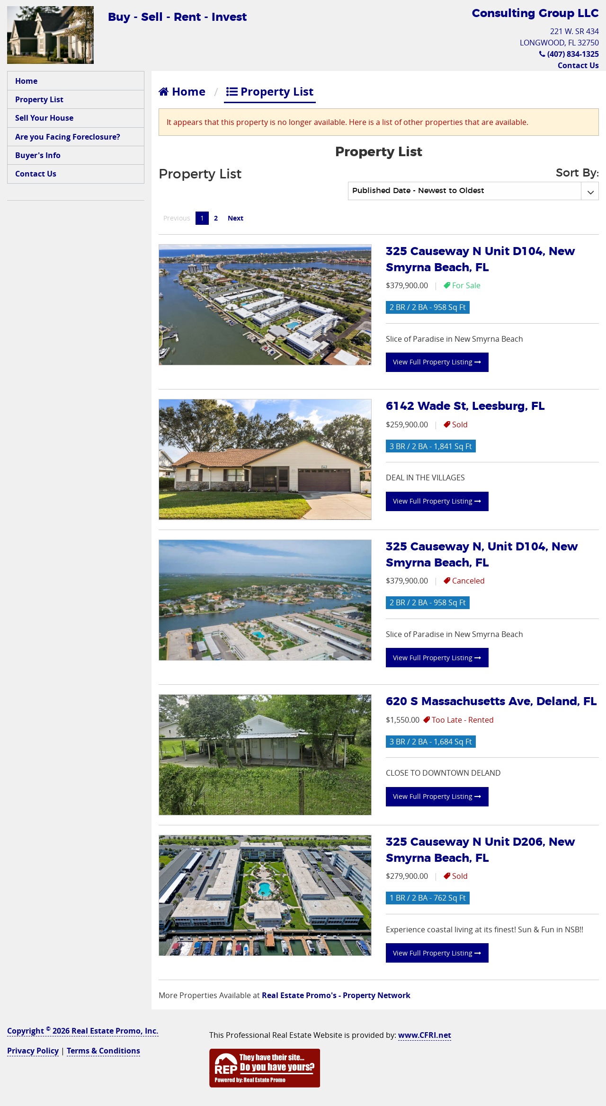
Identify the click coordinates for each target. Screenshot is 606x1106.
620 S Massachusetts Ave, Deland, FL (491, 702)
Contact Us (578, 65)
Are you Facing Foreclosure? (67, 137)
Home (26, 81)
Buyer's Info (38, 155)
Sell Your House (44, 118)
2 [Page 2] (216, 217)
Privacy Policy (33, 1050)
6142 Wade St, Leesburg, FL (465, 406)
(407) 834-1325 (569, 54)
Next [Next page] (238, 217)
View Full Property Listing (437, 361)
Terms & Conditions (103, 1050)
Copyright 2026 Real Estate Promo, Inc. (83, 1031)
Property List (39, 99)
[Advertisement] (75, 352)
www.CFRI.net (424, 1035)
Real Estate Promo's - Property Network (336, 995)
